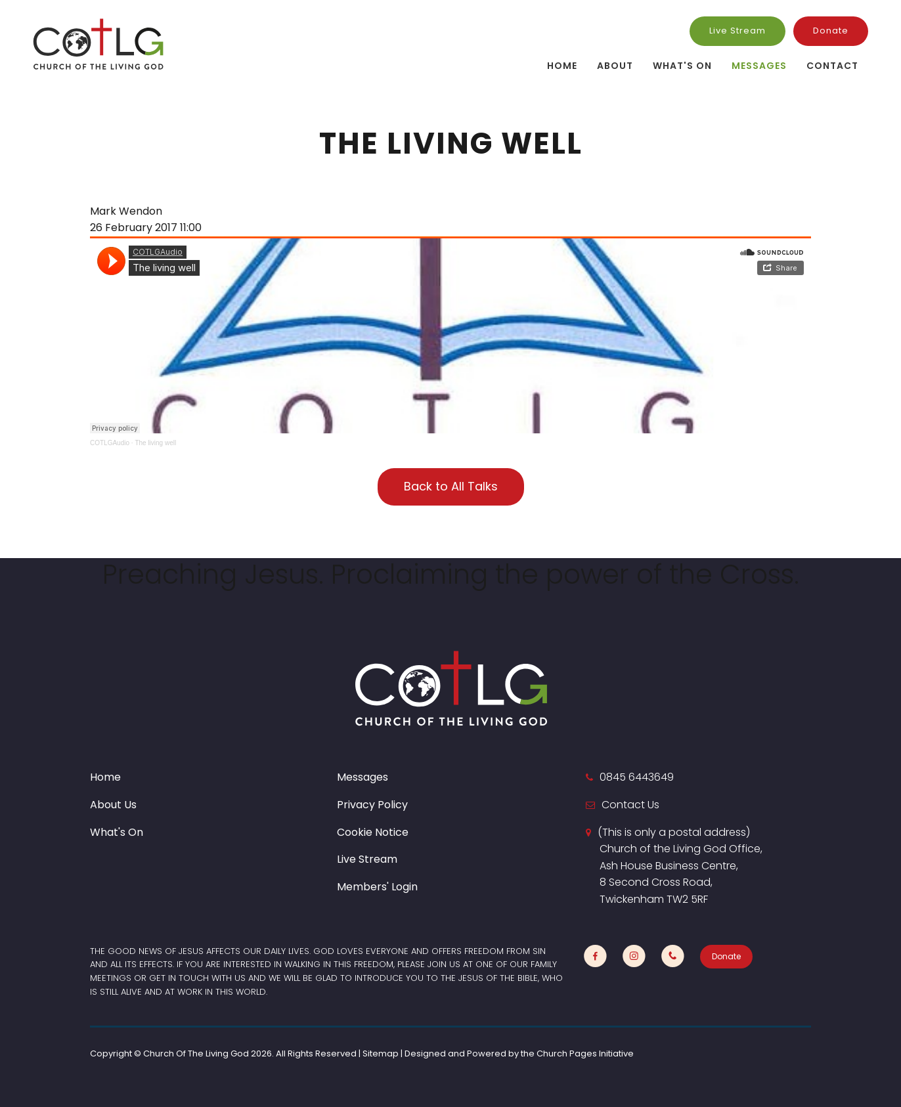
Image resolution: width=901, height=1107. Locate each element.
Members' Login (377, 886)
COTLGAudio (109, 442)
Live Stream (737, 30)
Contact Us (630, 804)
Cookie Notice (372, 832)
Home (562, 65)
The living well (155, 442)
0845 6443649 (637, 777)
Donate (830, 30)
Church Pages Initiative (585, 1053)
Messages (759, 65)
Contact (832, 65)
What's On (682, 65)
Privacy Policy (372, 804)
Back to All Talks (451, 486)
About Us (113, 804)
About (615, 65)
